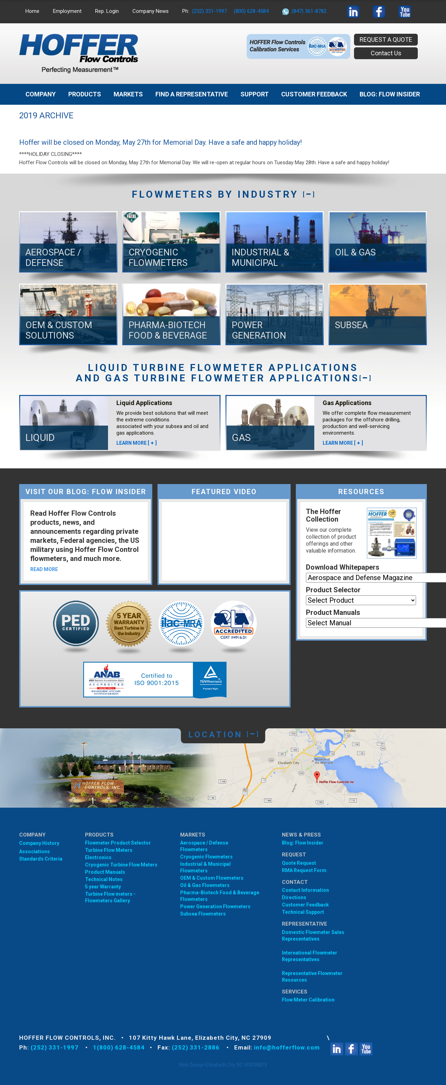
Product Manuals (333, 612)
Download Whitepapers (342, 567)
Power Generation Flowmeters (215, 906)
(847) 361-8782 (309, 11)
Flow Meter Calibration (308, 1000)
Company (40, 94)
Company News (150, 11)
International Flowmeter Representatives (309, 956)
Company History (39, 843)
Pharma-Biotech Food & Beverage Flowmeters (219, 896)
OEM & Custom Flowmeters (212, 878)
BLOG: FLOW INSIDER (390, 94)
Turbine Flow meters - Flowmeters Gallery (110, 897)
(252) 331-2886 (196, 1047)
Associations (34, 851)
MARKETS (128, 94)
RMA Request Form (304, 870)
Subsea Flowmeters (203, 914)
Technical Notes (104, 879)
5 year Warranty (103, 886)
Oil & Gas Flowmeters (205, 885)
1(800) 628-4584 (119, 1047)
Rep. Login (107, 11)
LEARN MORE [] (136, 443)
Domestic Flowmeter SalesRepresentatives (313, 935)
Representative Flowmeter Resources (312, 977)
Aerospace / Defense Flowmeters (204, 846)
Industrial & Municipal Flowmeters (205, 867)
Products (84, 94)
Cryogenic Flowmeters (206, 857)
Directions (294, 897)
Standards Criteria (40, 859)
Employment (67, 11)
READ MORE (44, 569)
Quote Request (299, 863)
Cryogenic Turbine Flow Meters (121, 865)
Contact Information (305, 890)
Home (32, 11)
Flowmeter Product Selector (118, 843)
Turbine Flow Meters (108, 850)
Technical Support (303, 912)
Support (254, 94)
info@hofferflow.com (287, 1047)
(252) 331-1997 (209, 11)
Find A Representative (191, 94)
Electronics (98, 857)
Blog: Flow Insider (302, 843)
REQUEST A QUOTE (386, 39)
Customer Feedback (314, 94)
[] (308, 194)
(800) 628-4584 (251, 11)
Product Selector (333, 590)
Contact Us (386, 53)
